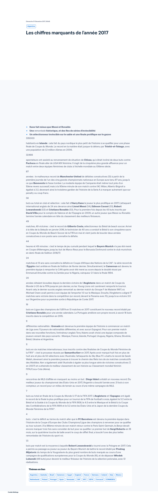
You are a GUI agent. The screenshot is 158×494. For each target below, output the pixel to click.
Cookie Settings (13, 492)
